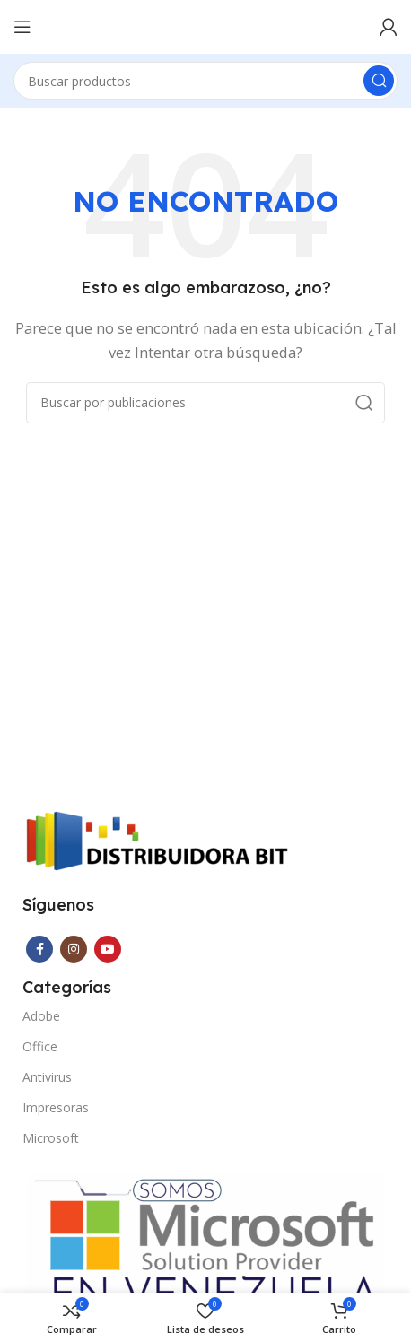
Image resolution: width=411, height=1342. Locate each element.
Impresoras (55, 1107)
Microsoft (50, 1137)
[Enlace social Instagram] (73, 949)
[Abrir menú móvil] (22, 27)
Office (39, 1046)
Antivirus (47, 1076)
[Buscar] (205, 81)
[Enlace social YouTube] (107, 949)
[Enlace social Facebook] (39, 949)
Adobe (41, 1015)
